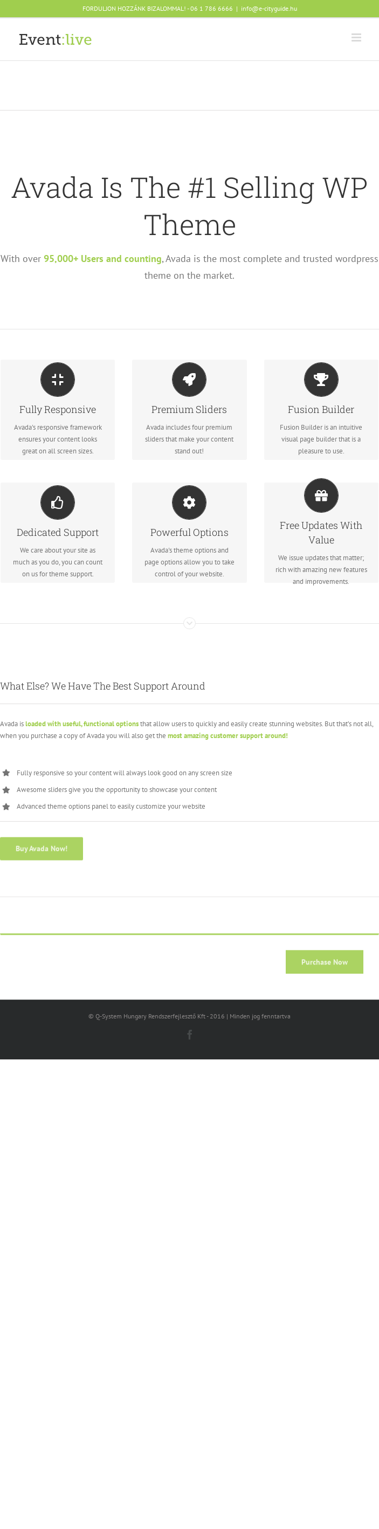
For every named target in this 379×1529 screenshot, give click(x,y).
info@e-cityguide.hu (269, 8)
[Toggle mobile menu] (357, 37)
